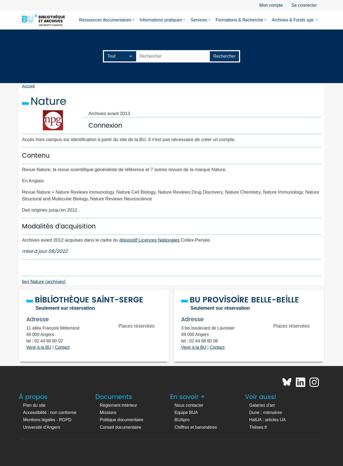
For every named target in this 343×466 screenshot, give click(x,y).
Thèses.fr (258, 427)
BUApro (181, 419)
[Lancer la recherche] (224, 56)
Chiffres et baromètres (195, 427)
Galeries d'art (262, 405)
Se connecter (304, 5)
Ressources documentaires (105, 20)
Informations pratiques (161, 20)
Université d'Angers (41, 427)
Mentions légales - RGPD (47, 419)
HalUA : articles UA (267, 419)
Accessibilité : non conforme (49, 412)
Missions (108, 412)
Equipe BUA (186, 412)
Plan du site (34, 405)
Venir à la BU (38, 347)
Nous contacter (188, 405)
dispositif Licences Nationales (150, 240)
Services (199, 20)
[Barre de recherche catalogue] (173, 56)
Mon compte (271, 5)
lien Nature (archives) (44, 281)
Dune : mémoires (265, 412)
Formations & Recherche (239, 20)
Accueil (28, 86)
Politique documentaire (121, 419)
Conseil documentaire (120, 427)
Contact (62, 347)
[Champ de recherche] (120, 56)
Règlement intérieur (118, 405)
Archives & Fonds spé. (293, 20)
